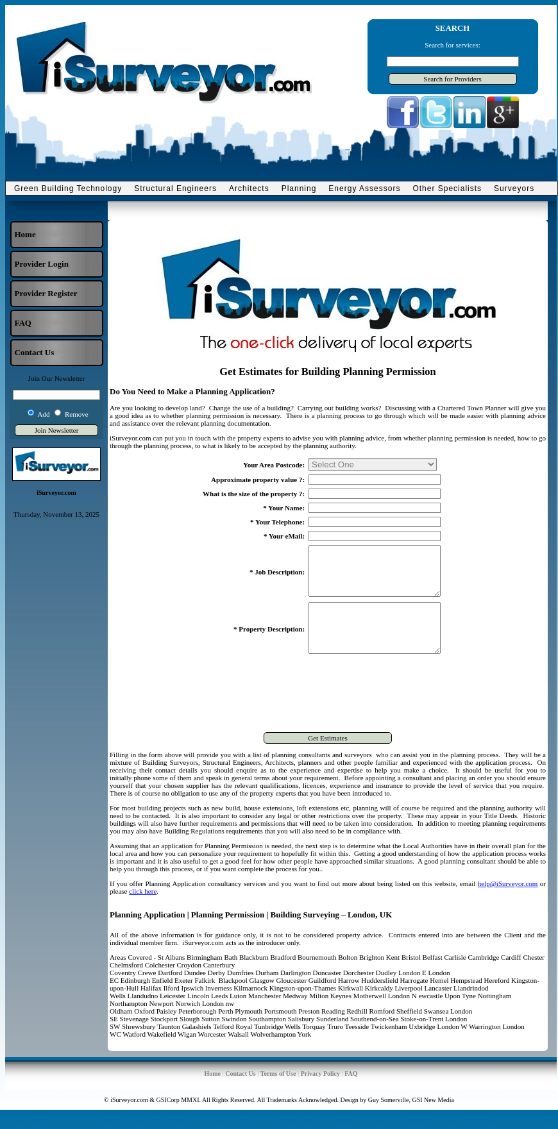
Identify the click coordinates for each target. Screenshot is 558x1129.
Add (44, 414)
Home (25, 234)
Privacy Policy (320, 1092)
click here (142, 910)
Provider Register (46, 293)
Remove (77, 414)
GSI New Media (433, 1119)
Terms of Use (278, 1092)
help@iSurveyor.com (508, 903)
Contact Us (35, 352)
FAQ (23, 323)
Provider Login (42, 264)
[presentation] (327, 714)
